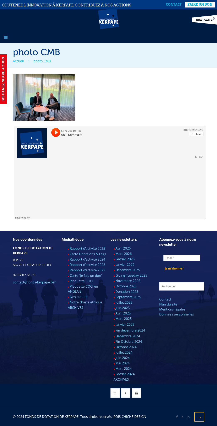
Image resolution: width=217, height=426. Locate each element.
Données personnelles (176, 314)
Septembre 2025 (128, 297)
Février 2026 (125, 259)
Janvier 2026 (124, 264)
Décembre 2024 (127, 336)
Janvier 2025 (124, 324)
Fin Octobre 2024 (128, 341)
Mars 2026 (123, 253)
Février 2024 (125, 374)
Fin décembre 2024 (130, 330)
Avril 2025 (123, 313)
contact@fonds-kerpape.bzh (34, 282)
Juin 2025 (122, 308)
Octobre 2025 (126, 286)
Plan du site (168, 304)
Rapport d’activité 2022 (87, 270)
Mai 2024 (122, 363)
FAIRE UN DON (200, 4)
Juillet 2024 (123, 352)
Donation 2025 (126, 291)
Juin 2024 (122, 357)
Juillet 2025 (123, 302)
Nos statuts (78, 296)
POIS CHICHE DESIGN (129, 416)
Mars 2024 (123, 368)
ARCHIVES (75, 307)
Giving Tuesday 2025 (131, 275)
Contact (174, 4)
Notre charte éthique (86, 302)
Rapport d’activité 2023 (87, 264)
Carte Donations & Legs (88, 254)
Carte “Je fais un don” (86, 275)
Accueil (18, 61)
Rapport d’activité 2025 (87, 248)
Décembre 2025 (127, 270)
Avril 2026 (123, 248)
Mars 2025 (123, 318)
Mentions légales (172, 309)
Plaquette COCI (81, 281)
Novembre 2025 (127, 280)
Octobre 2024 (126, 347)
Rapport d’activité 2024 (87, 259)
